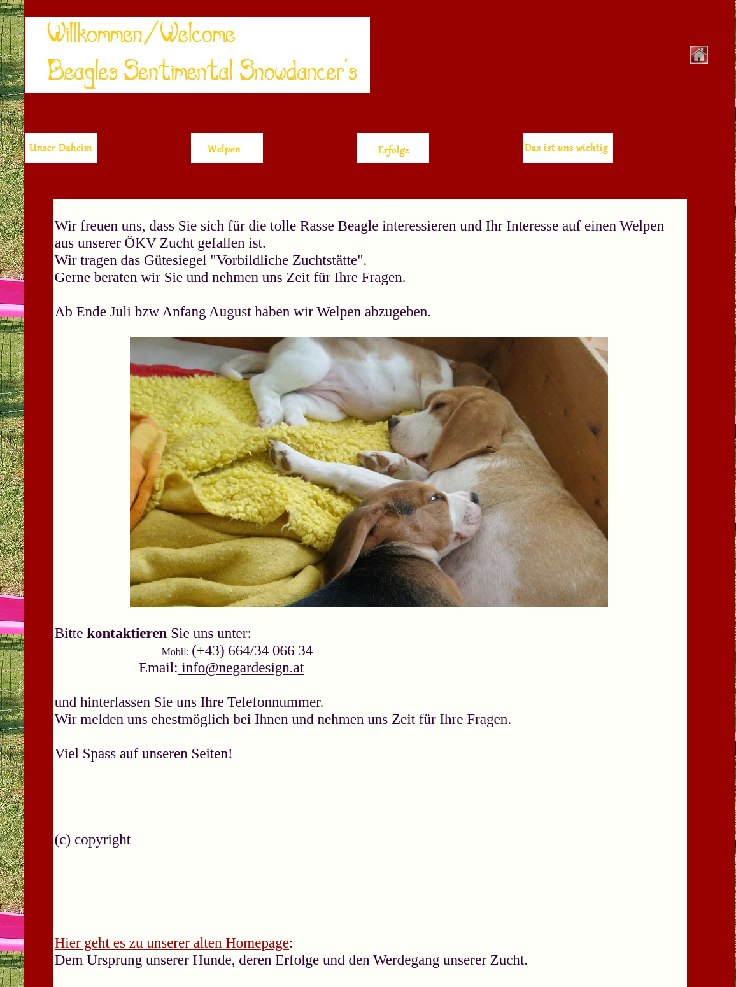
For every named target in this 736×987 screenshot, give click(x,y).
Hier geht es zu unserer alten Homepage (172, 942)
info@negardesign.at (241, 667)
